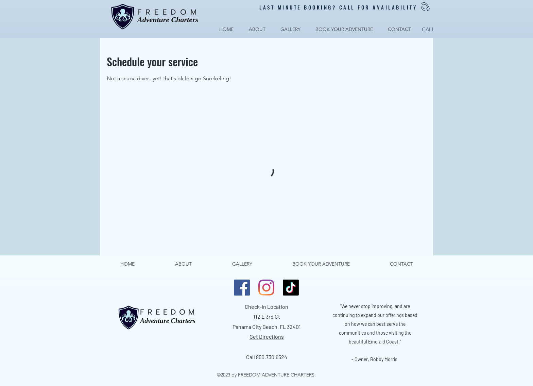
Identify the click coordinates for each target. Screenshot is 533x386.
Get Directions (267, 336)
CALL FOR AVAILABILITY (378, 7)
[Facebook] (242, 288)
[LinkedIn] (266, 288)
